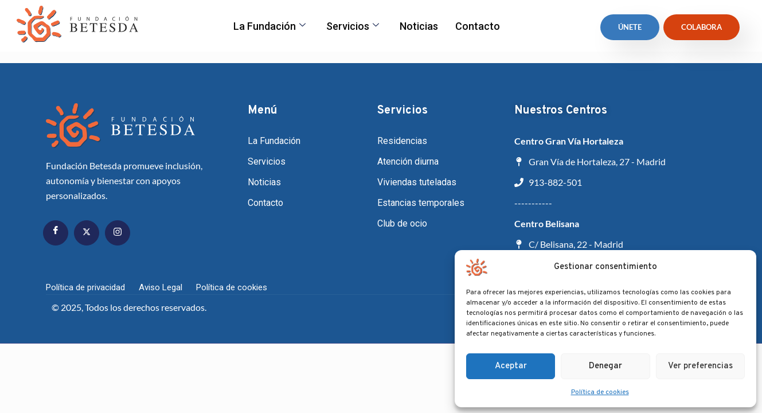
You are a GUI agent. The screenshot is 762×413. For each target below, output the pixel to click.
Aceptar (511, 366)
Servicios (352, 26)
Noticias (419, 26)
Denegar (605, 366)
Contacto (477, 26)
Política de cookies (600, 392)
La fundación (269, 26)
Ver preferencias (700, 366)
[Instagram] (117, 233)
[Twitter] (86, 233)
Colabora (701, 27)
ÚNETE (630, 27)
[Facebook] (55, 233)
